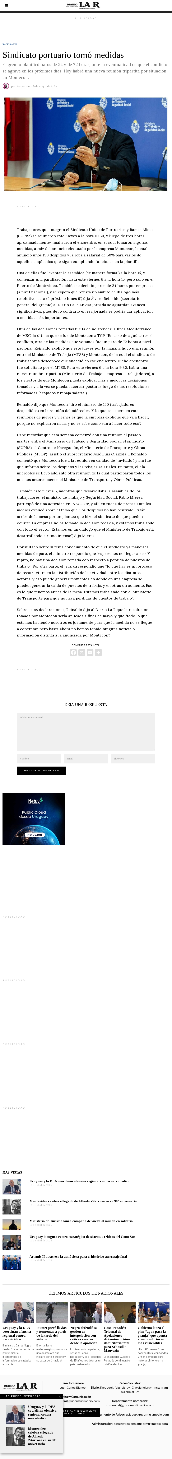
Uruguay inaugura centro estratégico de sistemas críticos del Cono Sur (82, 1237)
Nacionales (10, 44)
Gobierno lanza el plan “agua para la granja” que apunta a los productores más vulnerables (152, 1335)
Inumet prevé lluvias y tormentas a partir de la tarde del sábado (51, 1333)
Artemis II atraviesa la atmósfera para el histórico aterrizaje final (78, 1257)
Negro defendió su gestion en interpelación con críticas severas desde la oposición (84, 1335)
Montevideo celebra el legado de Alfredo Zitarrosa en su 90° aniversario (83, 1201)
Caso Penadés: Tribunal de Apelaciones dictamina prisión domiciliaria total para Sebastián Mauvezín (117, 1339)
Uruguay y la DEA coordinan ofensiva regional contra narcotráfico (79, 1181)
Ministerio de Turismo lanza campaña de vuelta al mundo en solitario (81, 1221)
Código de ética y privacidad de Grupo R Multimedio (73, 1412)
